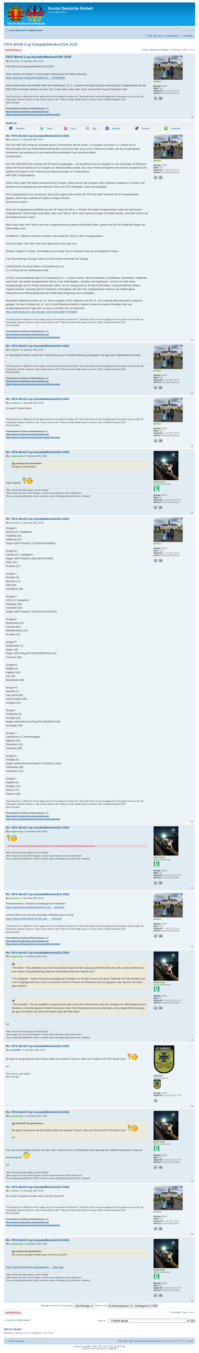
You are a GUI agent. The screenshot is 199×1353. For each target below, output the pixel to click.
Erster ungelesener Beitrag (155, 49)
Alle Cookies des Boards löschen (145, 1341)
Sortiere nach (113, 1305)
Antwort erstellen (13, 49)
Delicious (146, 128)
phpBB (87, 1346)
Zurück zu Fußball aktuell (18, 1320)
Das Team (123, 1341)
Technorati (175, 128)
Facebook (20, 128)
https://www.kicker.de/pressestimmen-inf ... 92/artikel (35, 907)
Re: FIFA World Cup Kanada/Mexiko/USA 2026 (37, 135)
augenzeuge (17, 456)
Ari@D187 (16, 1050)
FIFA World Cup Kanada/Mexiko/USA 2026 (41, 44)
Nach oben (192, 117)
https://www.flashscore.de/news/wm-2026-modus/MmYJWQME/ (41, 311)
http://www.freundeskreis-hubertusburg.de (27, 111)
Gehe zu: (102, 1321)
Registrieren (173, 36)
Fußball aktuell (35, 30)
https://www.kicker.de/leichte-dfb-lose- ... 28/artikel (34, 918)
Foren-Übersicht (17, 30)
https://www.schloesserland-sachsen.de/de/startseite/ (33, 114)
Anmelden (188, 36)
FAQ (150, 36)
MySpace (116, 128)
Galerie (160, 36)
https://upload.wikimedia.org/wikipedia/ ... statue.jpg (34, 1267)
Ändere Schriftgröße (190, 29)
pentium (15, 61)
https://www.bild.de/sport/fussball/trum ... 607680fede (35, 77)
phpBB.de (112, 1349)
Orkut (73, 128)
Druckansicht (184, 29)
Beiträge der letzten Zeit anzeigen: (67, 1305)
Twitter (49, 128)
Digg (94, 128)
